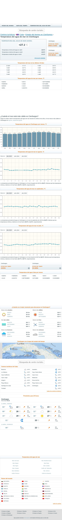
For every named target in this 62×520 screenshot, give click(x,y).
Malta (5, 493)
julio (23, 86)
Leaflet (55, 358)
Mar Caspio (15, 468)
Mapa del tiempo (21, 25)
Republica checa (9, 496)
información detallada (40, 58)
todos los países (57, 503)
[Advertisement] (31, 12)
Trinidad (3, 388)
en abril (37, 267)
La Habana (4, 372)
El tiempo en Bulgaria (6, 513)
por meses (53, 54)
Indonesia (48, 488)
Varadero (34, 369)
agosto (24, 88)
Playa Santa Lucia (37, 383)
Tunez (26, 498)
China (26, 481)
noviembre (46, 86)
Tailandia (6, 498)
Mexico (26, 493)
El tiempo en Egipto (6, 511)
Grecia (6, 488)
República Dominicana (31, 496)
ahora (6, 267)
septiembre (46, 81)
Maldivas (47, 491)
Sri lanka (48, 496)
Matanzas (34, 377)
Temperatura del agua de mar (40, 25)
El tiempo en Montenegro (7, 515)
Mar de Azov (15, 460)
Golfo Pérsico (15, 473)
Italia (26, 491)
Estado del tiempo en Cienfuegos (38, 35)
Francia (47, 486)
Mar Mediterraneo (46, 460)
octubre (45, 83)
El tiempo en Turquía (37, 511)
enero (4, 81)
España (26, 486)
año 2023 (24, 156)
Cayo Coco (35, 375)
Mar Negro (16, 463)
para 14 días (53, 44)
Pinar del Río (35, 380)
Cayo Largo (4, 377)
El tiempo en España (37, 513)
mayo (23, 81)
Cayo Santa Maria (37, 372)
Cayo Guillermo (5, 375)
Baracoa (3, 369)
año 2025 (9, 156)
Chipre (47, 481)
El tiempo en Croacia (52, 513)
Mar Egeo (15, 465)
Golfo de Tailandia (46, 468)
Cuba (22, 35)
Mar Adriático (15, 470)
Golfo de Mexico (46, 473)
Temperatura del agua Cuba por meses (31, 272)
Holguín (3, 380)
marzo (4, 86)
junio (24, 83)
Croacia (6, 483)
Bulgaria (6, 481)
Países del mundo (8, 25)
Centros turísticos (7, 35)
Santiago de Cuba (6, 385)
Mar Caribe (46, 465)
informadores (27, 517)
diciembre (46, 88)
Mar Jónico (46, 470)
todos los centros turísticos (54, 391)
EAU (46, 483)
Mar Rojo (46, 463)
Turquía (47, 498)
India (25, 488)
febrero (4, 83)
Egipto (6, 486)
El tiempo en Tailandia (21, 511)
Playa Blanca (4, 383)
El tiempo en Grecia (21, 513)
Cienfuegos (35, 385)
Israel (5, 491)
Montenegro (49, 493)
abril (3, 88)
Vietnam (6, 501)
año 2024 (16, 156)
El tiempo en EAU (52, 511)
